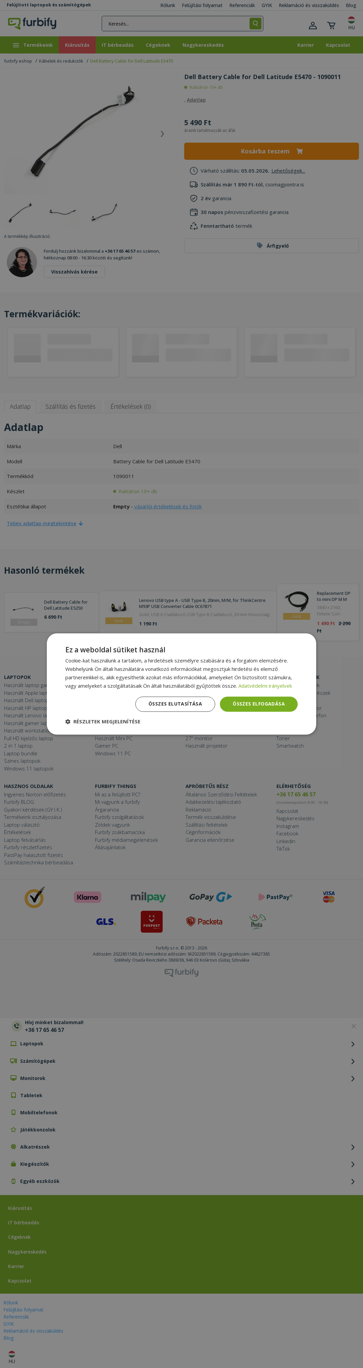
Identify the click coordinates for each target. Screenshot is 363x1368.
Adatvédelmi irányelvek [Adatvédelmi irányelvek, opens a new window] (265, 685)
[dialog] (181, 683)
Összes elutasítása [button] (175, 704)
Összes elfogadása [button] (259, 704)
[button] (102, 722)
